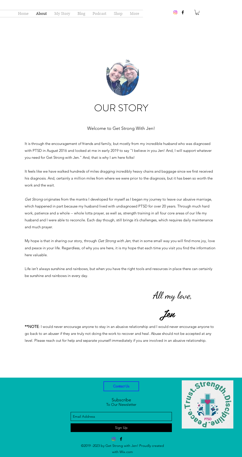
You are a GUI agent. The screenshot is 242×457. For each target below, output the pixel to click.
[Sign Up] (121, 427)
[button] (197, 12)
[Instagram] (175, 12)
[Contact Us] (121, 386)
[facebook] (182, 12)
